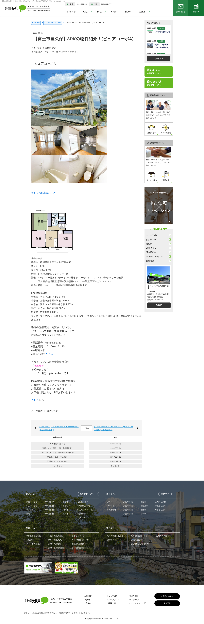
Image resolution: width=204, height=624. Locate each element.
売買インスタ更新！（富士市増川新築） (57, 448)
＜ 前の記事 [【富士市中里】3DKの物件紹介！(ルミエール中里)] (59, 428)
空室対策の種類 (137, 540)
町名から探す (160, 510)
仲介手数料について (80, 540)
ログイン (81, 518)
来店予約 (196, 12)
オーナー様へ (151, 176)
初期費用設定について (140, 544)
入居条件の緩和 (162, 536)
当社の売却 (151, 129)
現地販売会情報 (83, 506)
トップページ (71, 12)
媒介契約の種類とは (80, 548)
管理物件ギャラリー (115, 540)
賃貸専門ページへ (167, 494)
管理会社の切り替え (139, 536)
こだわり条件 (82, 502)
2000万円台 (49, 510)
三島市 (65, 514)
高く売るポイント (79, 536)
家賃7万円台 (128, 514)
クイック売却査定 (33, 544)
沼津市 (65, 510)
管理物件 (166, 176)
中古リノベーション (85, 510)
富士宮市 (66, 506)
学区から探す (160, 506)
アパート (110, 502)
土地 (28, 514)
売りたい (114, 12)
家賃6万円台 (128, 510)
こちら (49, 354)
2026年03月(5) (115, 457)
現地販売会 (151, 252)
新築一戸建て (31, 502)
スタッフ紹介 (152, 235)
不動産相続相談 (78, 544)
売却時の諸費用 (54, 544)
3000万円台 (49, 514)
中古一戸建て (31, 506)
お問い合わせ (180, 12)
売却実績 (30, 540)
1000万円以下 (50, 502)
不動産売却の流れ (55, 536)
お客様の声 (151, 239)
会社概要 (150, 261)
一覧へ (86, 428)
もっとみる (57, 466)
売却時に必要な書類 (56, 548)
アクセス (88, 600)
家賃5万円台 (128, 506)
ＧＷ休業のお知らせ (57, 444)
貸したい (128, 12)
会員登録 (81, 514)
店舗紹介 (159, 305)
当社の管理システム (115, 536)
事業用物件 (111, 510)
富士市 (65, 502)
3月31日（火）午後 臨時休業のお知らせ (58, 453)
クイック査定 (166, 129)
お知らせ (88, 603)
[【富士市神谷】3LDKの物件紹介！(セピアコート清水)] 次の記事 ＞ (113, 428)
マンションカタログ (155, 256)
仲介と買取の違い (55, 540)
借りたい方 (154, 83)
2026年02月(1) (115, 461)
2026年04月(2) (115, 453)
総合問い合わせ (167, 596)
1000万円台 (49, 506)
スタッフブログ (113, 600)
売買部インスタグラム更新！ (58, 457)
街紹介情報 (133, 596)
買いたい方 (154, 71)
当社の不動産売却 (33, 536)
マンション (30, 510)
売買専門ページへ (87, 494)
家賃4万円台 (128, 502)
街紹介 (149, 244)
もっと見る (158, 59)
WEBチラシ (151, 248)
